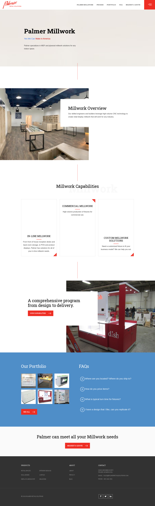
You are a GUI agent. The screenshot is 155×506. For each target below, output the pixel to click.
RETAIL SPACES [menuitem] (26, 471)
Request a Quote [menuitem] (133, 5)
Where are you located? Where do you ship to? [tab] (105, 378)
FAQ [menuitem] (120, 5)
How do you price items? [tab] (94, 388)
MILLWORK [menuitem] (42, 479)
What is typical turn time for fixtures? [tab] (100, 399)
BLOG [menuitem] (70, 479)
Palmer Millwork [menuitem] (85, 5)
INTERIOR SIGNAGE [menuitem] (45, 471)
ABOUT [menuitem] (71, 471)
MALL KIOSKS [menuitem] (25, 475)
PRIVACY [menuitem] (72, 475)
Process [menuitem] (100, 5)
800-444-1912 (108, 479)
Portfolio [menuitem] (111, 5)
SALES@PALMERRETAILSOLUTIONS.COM (116, 475)
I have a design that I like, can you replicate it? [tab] (105, 409)
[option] (46, 390)
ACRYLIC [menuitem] (42, 475)
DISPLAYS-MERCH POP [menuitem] (28, 479)
